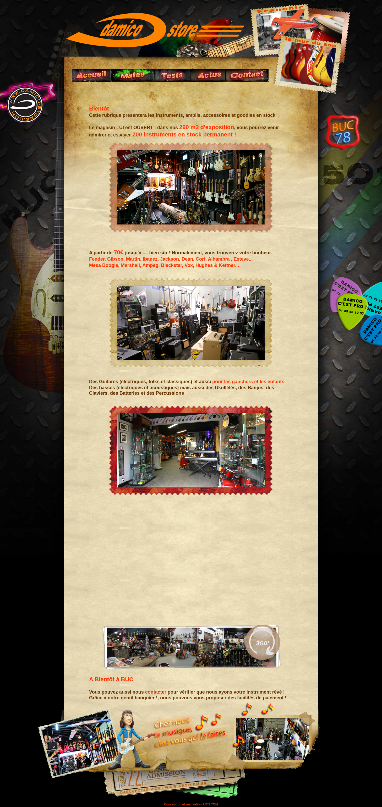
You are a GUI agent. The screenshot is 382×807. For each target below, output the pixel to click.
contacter (155, 692)
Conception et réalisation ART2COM (191, 804)
